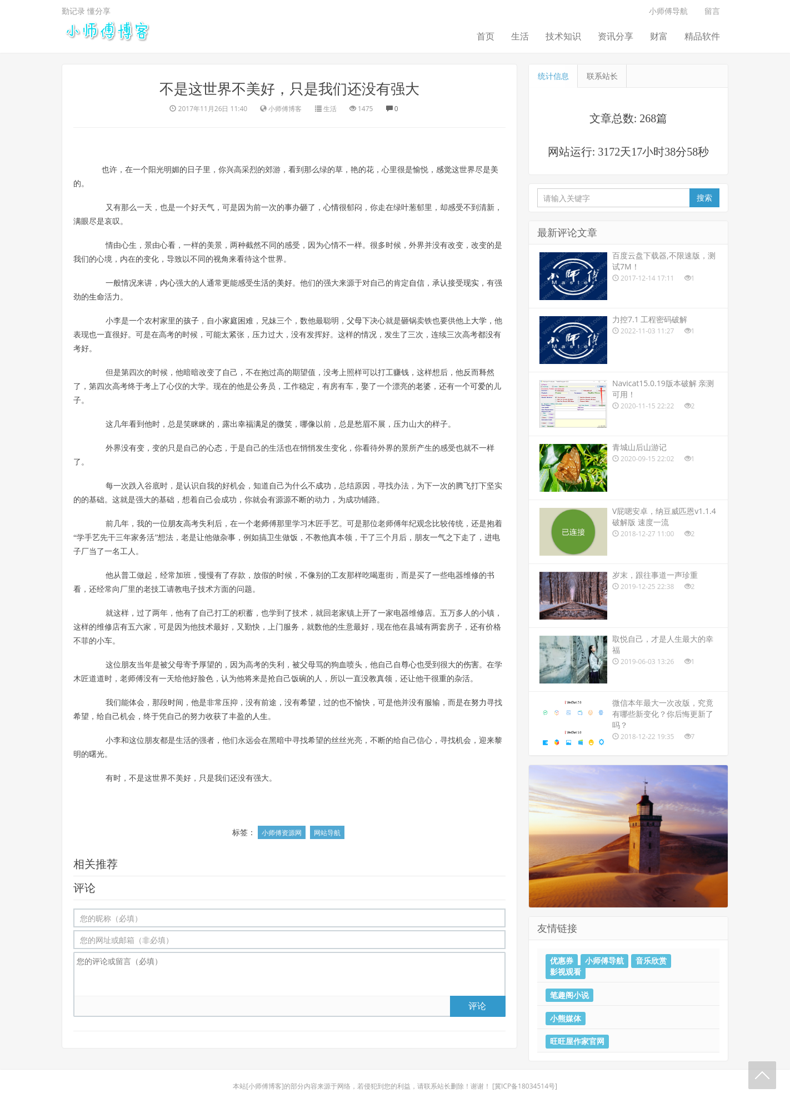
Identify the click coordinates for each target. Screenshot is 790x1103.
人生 (260, 716)
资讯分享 (615, 36)
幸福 (245, 424)
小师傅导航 (668, 11)
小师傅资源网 (282, 832)
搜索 (704, 197)
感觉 (444, 170)
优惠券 (561, 961)
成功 (323, 486)
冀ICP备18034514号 (524, 1086)
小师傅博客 (265, 1086)
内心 (168, 283)
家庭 (230, 321)
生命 (96, 297)
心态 (214, 448)
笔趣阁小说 (569, 995)
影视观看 (565, 972)
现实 (471, 283)
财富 (659, 36)
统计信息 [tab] (553, 76)
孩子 (191, 321)
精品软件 (702, 36)
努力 (479, 702)
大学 (479, 321)
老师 (261, 524)
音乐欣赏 (651, 961)
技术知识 (563, 36)
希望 (308, 702)
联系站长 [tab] (602, 76)
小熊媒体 (565, 1018)
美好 (284, 283)
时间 (175, 702)
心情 (331, 207)
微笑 (284, 424)
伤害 (471, 665)
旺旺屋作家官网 (577, 1041)
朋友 (175, 524)
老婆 (423, 386)
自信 (416, 283)
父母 (354, 321)
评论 (477, 1006)
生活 (520, 36)
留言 (712, 11)
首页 (485, 36)
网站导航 (327, 832)
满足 (261, 424)
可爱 (478, 386)
